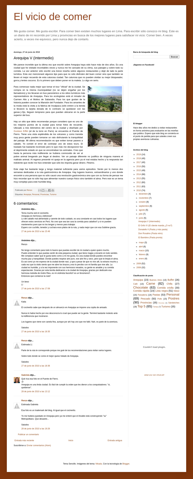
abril (141, 246)
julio (141, 214)
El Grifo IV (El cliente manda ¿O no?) (155, 225)
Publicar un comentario (28, 434)
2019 (139, 154)
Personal (35, 194)
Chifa (170, 283)
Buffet (171, 279)
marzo (142, 250)
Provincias (44, 194)
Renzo (24, 298)
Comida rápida (141, 290)
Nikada (98, 464)
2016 (139, 166)
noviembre (144, 198)
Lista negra (161, 290)
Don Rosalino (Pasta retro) (150, 233)
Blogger (125, 464)
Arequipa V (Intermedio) (149, 221)
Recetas (161, 303)
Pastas (156, 294)
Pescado (145, 298)
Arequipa (27, 194)
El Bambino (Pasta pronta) (150, 237)
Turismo (53, 194)
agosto (142, 210)
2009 (139, 263)
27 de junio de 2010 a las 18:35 (35, 331)
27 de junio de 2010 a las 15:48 (35, 231)
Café (135, 284)
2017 (139, 162)
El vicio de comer (53, 16)
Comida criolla (165, 287)
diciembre (143, 194)
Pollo (159, 299)
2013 (139, 178)
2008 (139, 267)
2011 (139, 186)
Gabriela (25, 375)
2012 (139, 182)
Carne (150, 283)
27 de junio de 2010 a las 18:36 (35, 366)
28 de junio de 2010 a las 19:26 (35, 428)
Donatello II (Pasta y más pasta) (153, 229)
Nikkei (176, 291)
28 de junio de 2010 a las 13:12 (35, 391)
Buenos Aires (156, 280)
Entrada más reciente (24, 440)
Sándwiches (173, 303)
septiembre (144, 206)
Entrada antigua (115, 440)
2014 (139, 174)
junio (141, 218)
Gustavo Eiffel (21, 131)
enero (142, 258)
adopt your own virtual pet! (154, 375)
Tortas (155, 307)
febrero (142, 254)
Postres (173, 298)
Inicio (70, 440)
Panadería (142, 295)
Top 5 (141, 306)
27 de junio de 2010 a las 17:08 (35, 288)
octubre (142, 202)
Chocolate (140, 287)
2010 (139, 190)
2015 (139, 170)
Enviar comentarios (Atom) (39, 445)
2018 (139, 158)
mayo (141, 242)
